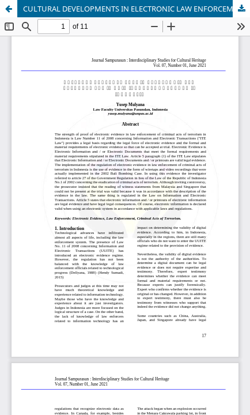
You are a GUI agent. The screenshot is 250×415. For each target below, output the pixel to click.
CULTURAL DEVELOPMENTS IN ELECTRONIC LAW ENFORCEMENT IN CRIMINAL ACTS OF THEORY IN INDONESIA (136, 8)
